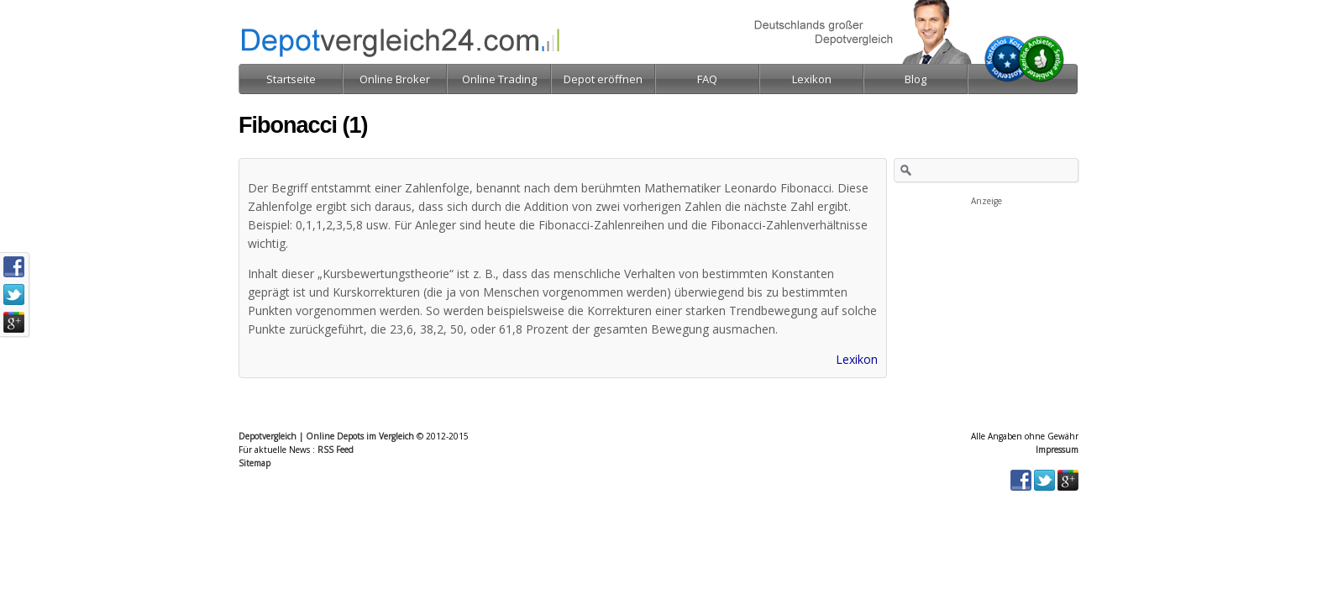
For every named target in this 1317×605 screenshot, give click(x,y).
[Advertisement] (986, 292)
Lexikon (857, 359)
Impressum (1057, 449)
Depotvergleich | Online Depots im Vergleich (326, 436)
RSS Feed (335, 449)
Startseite (291, 79)
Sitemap (254, 463)
